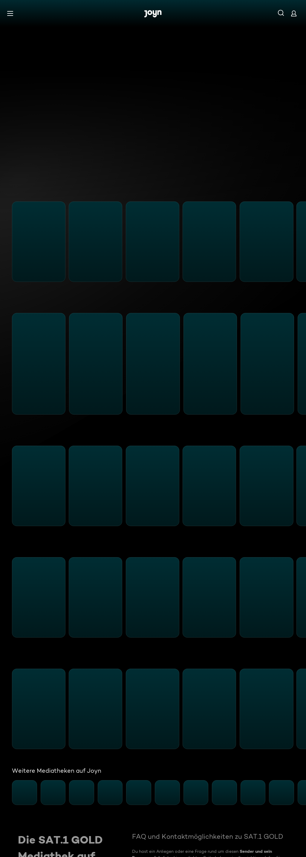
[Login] (294, 13)
